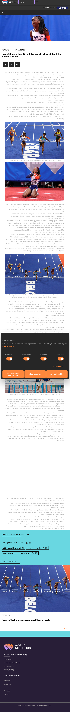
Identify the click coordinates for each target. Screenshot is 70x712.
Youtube (7, 691)
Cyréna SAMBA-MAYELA (15, 543)
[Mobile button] (37, 2)
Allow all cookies (56, 374)
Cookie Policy (8, 346)
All (3, 13)
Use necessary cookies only (13, 374)
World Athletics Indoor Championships (17, 553)
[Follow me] (4, 543)
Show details (58, 367)
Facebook (7, 681)
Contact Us (8, 659)
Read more (64, 628)
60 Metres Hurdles (34, 548)
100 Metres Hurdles (10, 548)
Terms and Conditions (12, 663)
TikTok (6, 694)
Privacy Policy (9, 670)
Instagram (7, 684)
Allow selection (35, 374)
